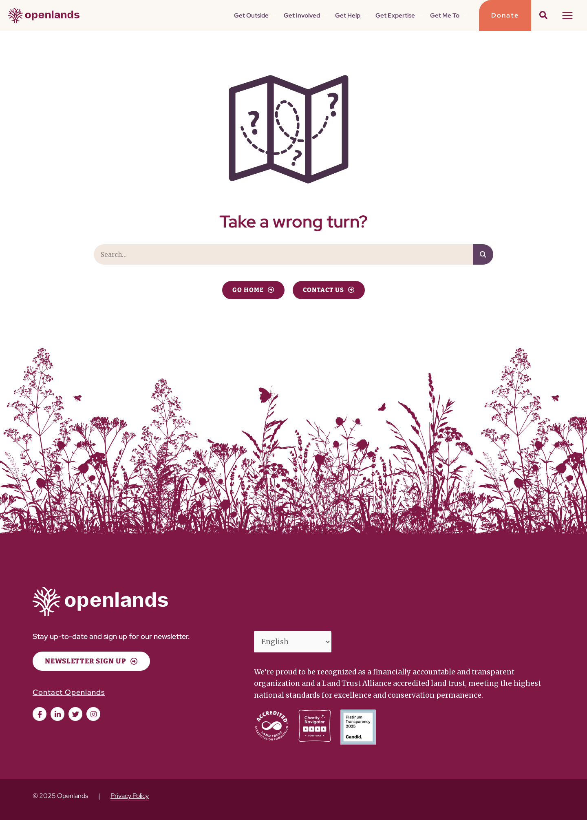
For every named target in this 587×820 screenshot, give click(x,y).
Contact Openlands (69, 692)
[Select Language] (293, 641)
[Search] (483, 254)
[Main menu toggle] (567, 15)
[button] (505, 15)
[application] (276, 15)
